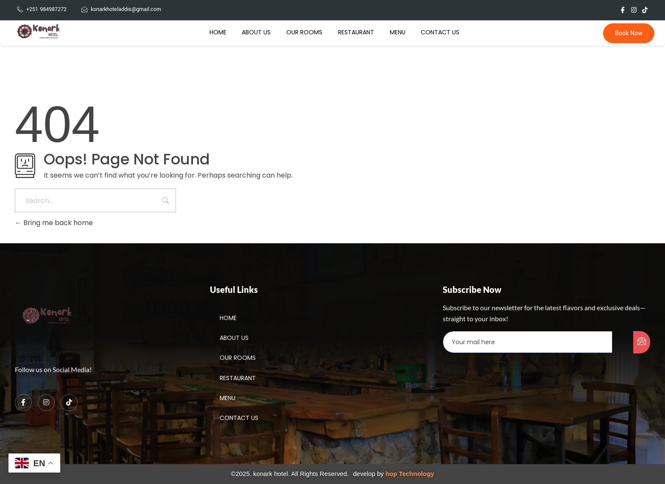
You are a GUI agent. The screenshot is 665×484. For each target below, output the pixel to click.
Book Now (629, 33)
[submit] (641, 342)
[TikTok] (69, 402)
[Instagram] (46, 402)
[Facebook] (23, 402)
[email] (527, 342)
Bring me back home (54, 223)
